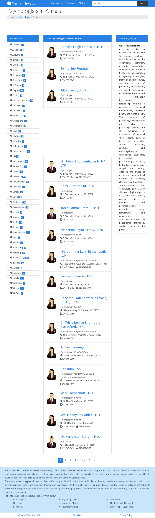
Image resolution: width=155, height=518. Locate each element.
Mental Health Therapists (122, 503)
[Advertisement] (77, 27)
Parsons (16, 242)
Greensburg (18, 125)
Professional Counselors (121, 506)
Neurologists (19, 503)
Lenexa (16, 191)
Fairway (16, 95)
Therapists (115, 499)
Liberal (15, 196)
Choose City (16, 38)
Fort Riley (17, 105)
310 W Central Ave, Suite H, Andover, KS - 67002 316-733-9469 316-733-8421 (77, 259)
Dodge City (18, 80)
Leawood (17, 186)
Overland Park (20, 232)
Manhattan (18, 202)
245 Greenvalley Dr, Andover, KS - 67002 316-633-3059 (77, 305)
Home (12, 17)
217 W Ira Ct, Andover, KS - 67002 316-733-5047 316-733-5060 (77, 169)
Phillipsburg (18, 247)
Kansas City (18, 166)
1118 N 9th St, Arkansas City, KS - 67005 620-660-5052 (77, 376)
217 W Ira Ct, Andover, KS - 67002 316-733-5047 (77, 96)
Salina (15, 267)
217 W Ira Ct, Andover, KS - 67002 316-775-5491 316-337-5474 (77, 282)
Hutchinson (18, 146)
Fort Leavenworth (21, 100)
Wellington (17, 283)
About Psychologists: (129, 38)
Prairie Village (19, 257)
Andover (17, 44)
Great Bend (18, 120)
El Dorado (17, 85)
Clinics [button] (82, 3)
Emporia (17, 90)
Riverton (17, 262)
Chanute (16, 64)
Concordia (17, 75)
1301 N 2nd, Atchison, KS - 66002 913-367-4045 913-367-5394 (77, 421)
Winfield (16, 293)
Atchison (16, 49)
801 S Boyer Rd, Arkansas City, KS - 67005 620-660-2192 (77, 330)
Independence (20, 151)
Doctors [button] (70, 3)
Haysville (16, 135)
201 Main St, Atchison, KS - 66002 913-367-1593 (77, 399)
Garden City (18, 115)
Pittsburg (17, 252)
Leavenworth (19, 181)
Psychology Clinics (70, 499)
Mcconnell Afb (19, 207)
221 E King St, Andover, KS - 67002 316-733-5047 (77, 53)
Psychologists (25, 17)
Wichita (17, 288)
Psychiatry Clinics (70, 506)
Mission (16, 212)
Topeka (17, 278)
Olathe (16, 222)
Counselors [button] (56, 3)
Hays (15, 130)
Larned (16, 171)
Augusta (16, 54)
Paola (15, 237)
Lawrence (18, 176)
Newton (17, 217)
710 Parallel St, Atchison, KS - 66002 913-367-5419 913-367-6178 (77, 443)
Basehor (16, 59)
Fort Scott (17, 110)
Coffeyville (17, 70)
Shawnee (17, 273)
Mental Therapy (21, 3)
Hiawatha (17, 141)
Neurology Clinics (70, 503)
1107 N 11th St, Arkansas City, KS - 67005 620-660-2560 (77, 353)
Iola (14, 156)
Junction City (19, 161)
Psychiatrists (19, 506)
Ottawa (16, 227)
